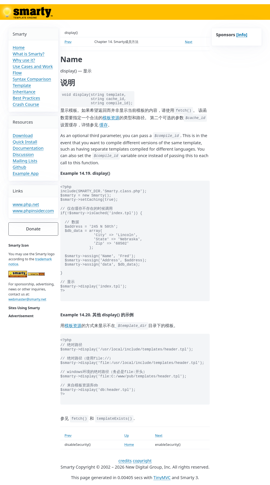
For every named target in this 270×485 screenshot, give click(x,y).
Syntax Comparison (32, 79)
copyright (142, 461)
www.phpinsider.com (33, 211)
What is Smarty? (28, 54)
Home (19, 47)
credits (125, 461)
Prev (68, 42)
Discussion (23, 154)
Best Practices (26, 98)
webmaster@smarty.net (27, 299)
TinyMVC (161, 477)
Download (23, 135)
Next (188, 42)
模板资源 (111, 117)
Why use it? (24, 60)
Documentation (28, 148)
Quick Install (25, 142)
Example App (26, 173)
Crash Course (26, 104)
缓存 (103, 125)
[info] (241, 34)
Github (19, 167)
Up (126, 435)
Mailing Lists (25, 161)
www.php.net (26, 204)
